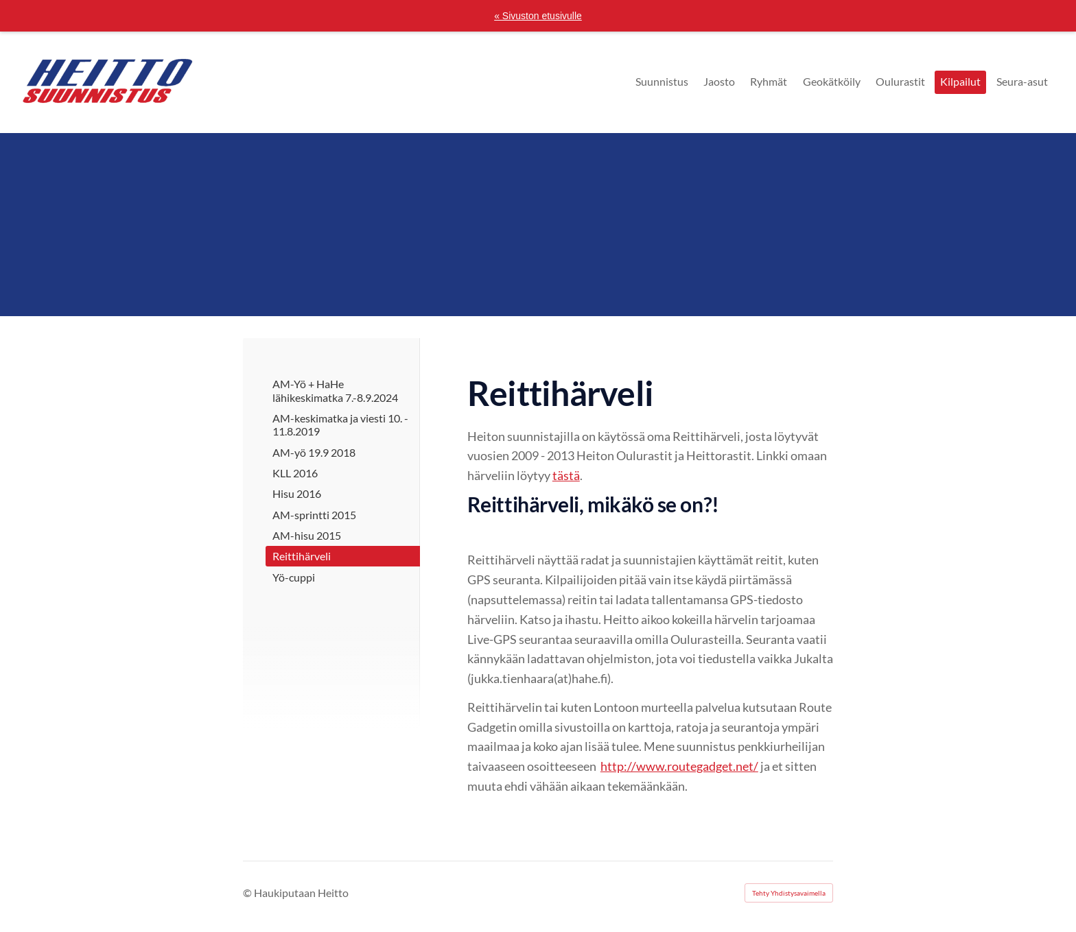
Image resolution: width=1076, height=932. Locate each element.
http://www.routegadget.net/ (679, 766)
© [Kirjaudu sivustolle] (248, 892)
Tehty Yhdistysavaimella (789, 893)
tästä (566, 475)
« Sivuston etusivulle (538, 15)
